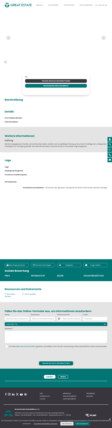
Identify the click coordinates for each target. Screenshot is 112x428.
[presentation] (56, 354)
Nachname (35, 315)
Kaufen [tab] (49, 377)
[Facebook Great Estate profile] (6, 394)
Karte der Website (69, 399)
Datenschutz (45, 396)
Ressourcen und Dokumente (55, 86)
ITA (96, 5)
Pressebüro (90, 393)
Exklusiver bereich (69, 396)
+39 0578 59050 (26, 415)
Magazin (89, 396)
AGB (41, 393)
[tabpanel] (56, 381)
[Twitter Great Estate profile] (17, 394)
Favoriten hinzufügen (42, 265)
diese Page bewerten (15, 265)
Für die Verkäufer (86, 5)
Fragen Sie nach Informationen (56, 81)
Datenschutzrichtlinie (27, 346)
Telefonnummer (63, 315)
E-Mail (85, 315)
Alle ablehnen (67, 424)
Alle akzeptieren (82, 424)
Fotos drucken (29, 294)
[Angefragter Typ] (56, 324)
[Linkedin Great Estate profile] (13, 394)
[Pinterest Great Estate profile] (25, 394)
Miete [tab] (63, 377)
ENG (100, 5)
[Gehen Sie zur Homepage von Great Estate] (18, 5)
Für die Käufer (69, 5)
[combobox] (59, 319)
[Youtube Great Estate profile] (21, 394)
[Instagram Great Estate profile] (9, 394)
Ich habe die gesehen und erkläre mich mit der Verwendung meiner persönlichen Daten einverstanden (58, 346)
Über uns (39, 5)
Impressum (67, 393)
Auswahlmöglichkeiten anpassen (46, 424)
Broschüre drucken (10, 295)
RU (106, 5)
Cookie (42, 399)
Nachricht (8, 329)
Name (7, 315)
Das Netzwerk (53, 5)
